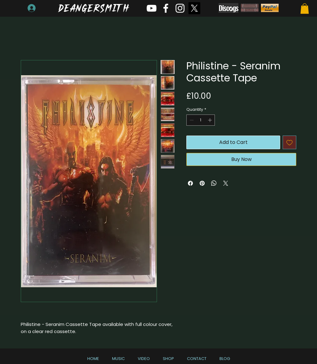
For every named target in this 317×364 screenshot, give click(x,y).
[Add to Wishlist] (289, 142)
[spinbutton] (201, 120)
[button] (304, 8)
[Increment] (210, 120)
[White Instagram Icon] (180, 8)
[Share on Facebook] (190, 183)
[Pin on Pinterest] (202, 183)
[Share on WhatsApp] (214, 183)
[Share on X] (225, 183)
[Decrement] (191, 120)
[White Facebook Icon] (166, 8)
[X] (194, 8)
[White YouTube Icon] (151, 8)
